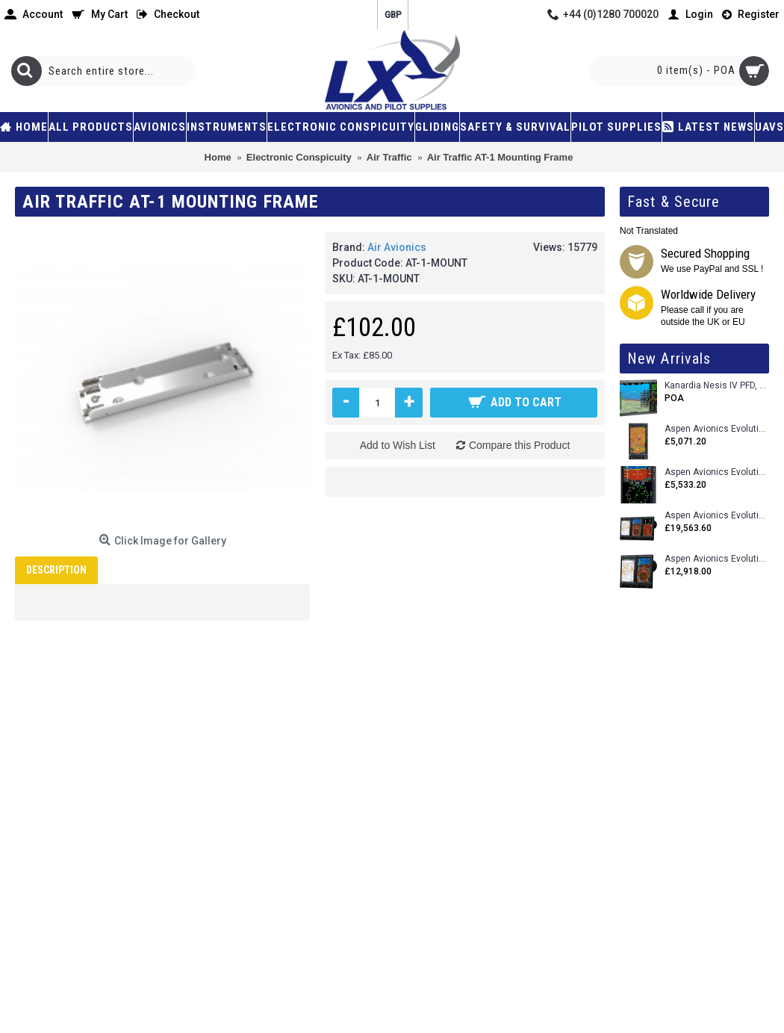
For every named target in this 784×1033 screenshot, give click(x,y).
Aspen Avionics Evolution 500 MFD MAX (717, 429)
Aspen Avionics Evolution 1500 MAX (717, 559)
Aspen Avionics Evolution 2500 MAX (717, 516)
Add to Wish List (397, 445)
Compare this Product (519, 445)
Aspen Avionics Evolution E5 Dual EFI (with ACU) (717, 472)
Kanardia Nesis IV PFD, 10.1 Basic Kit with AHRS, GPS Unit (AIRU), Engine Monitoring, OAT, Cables (717, 386)
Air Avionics (396, 247)
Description (56, 570)
